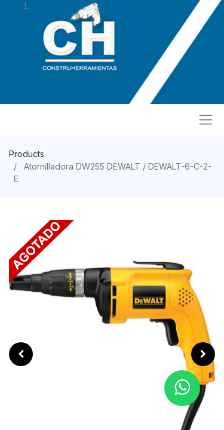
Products (26, 154)
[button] (21, 354)
